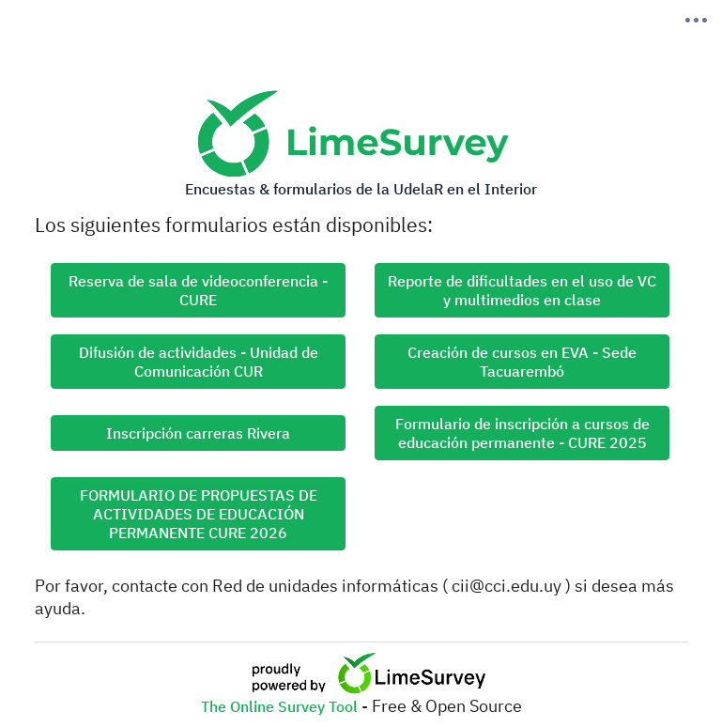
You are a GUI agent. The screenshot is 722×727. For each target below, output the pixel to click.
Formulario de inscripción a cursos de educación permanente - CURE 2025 (522, 433)
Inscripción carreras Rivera (198, 433)
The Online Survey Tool (281, 706)
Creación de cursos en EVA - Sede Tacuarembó (522, 361)
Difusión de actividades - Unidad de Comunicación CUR (198, 361)
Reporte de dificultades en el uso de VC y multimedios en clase (522, 290)
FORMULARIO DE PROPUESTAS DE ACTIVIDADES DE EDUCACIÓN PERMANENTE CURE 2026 (198, 514)
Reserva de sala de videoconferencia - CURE (198, 290)
